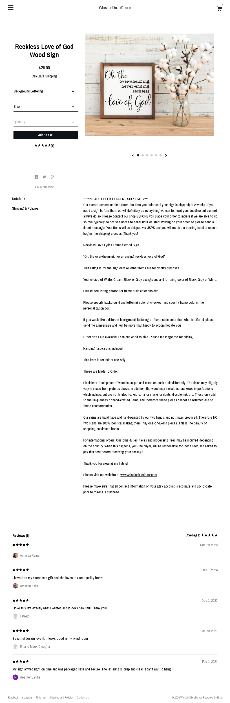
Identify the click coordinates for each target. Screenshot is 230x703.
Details (18, 198)
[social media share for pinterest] (52, 177)
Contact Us (83, 697)
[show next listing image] (166, 155)
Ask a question (44, 187)
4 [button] (151, 155)
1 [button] (138, 155)
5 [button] (156, 155)
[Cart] (219, 9)
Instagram (27, 697)
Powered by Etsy (212, 697)
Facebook (13, 697)
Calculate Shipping (44, 76)
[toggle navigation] (10, 7)
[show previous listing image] (133, 155)
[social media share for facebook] (37, 177)
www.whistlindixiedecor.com (138, 474)
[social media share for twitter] (44, 177)
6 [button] (160, 155)
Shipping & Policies (25, 208)
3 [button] (147, 155)
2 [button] (143, 155)
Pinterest (41, 697)
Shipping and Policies (61, 697)
